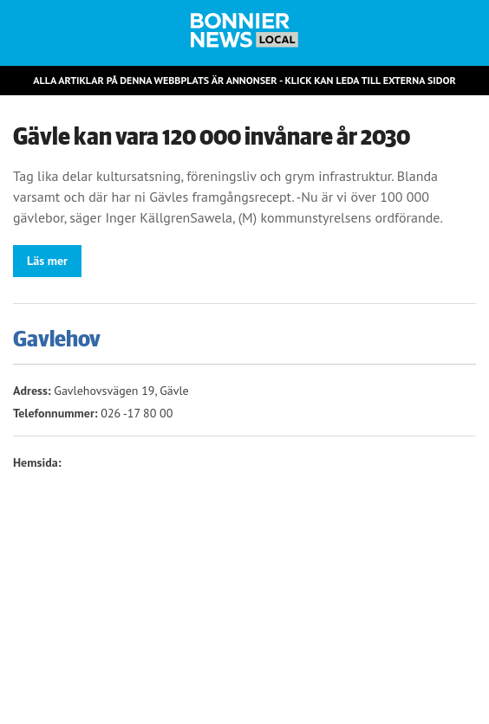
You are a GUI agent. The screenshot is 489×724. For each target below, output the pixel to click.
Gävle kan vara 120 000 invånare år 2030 (211, 137)
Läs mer (47, 260)
